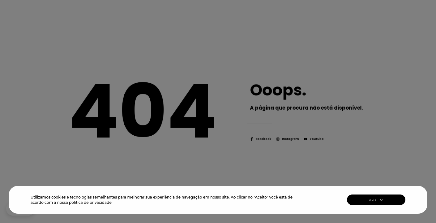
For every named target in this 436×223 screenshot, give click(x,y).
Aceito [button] (376, 200)
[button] (114, 203)
